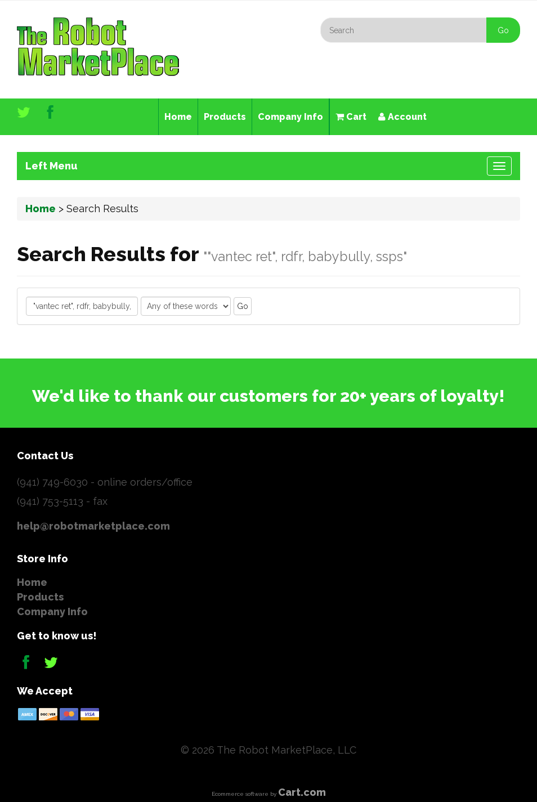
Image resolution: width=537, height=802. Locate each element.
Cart (350, 117)
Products (225, 116)
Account (402, 116)
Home (178, 116)
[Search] (420, 30)
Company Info (290, 116)
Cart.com (302, 792)
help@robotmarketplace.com (93, 526)
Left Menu (51, 166)
